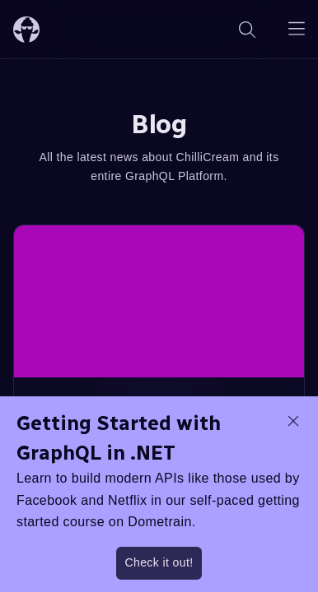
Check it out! (158, 562)
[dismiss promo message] (293, 421)
